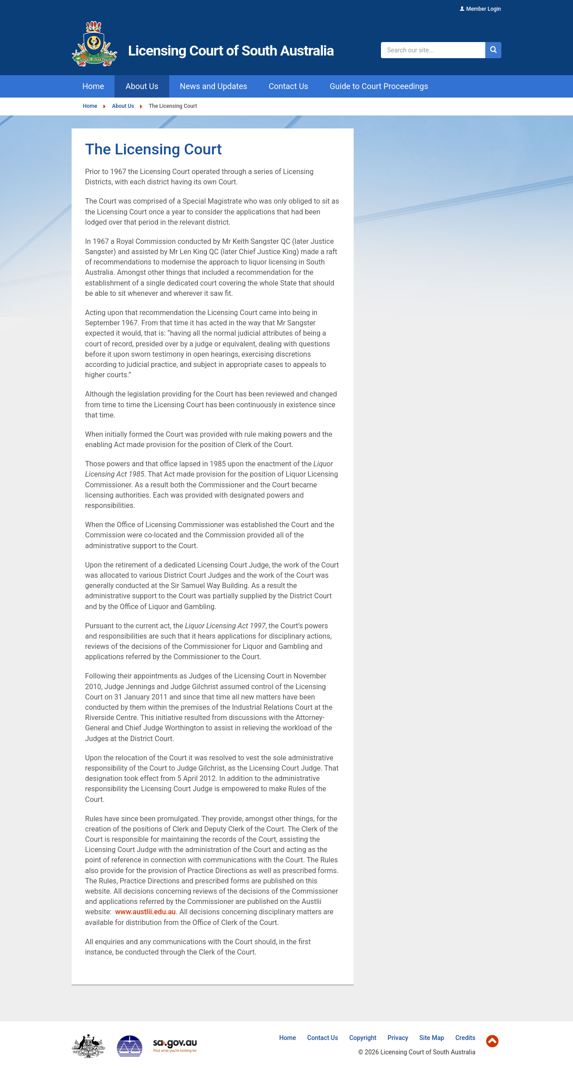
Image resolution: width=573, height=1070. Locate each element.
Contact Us (322, 1037)
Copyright (362, 1037)
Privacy (398, 1037)
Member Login (483, 9)
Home (90, 106)
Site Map (431, 1037)
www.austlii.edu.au (145, 912)
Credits (465, 1037)
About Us (123, 106)
